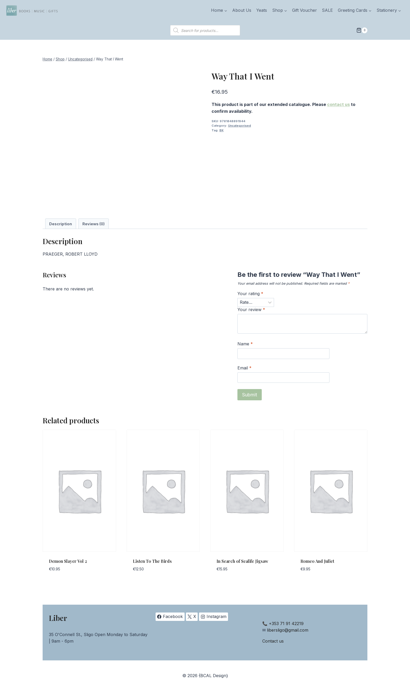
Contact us (273, 641)
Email (244, 367)
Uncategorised (239, 125)
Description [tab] (60, 224)
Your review (251, 309)
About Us (241, 10)
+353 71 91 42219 (286, 623)
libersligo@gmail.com (287, 630)
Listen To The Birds (152, 561)
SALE (327, 10)
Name (245, 343)
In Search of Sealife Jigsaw (242, 561)
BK (221, 130)
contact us (338, 104)
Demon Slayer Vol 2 (68, 561)
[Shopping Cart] (361, 30)
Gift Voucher (304, 10)
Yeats (261, 10)
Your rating (250, 293)
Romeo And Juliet (317, 561)
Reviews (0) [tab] (93, 224)
